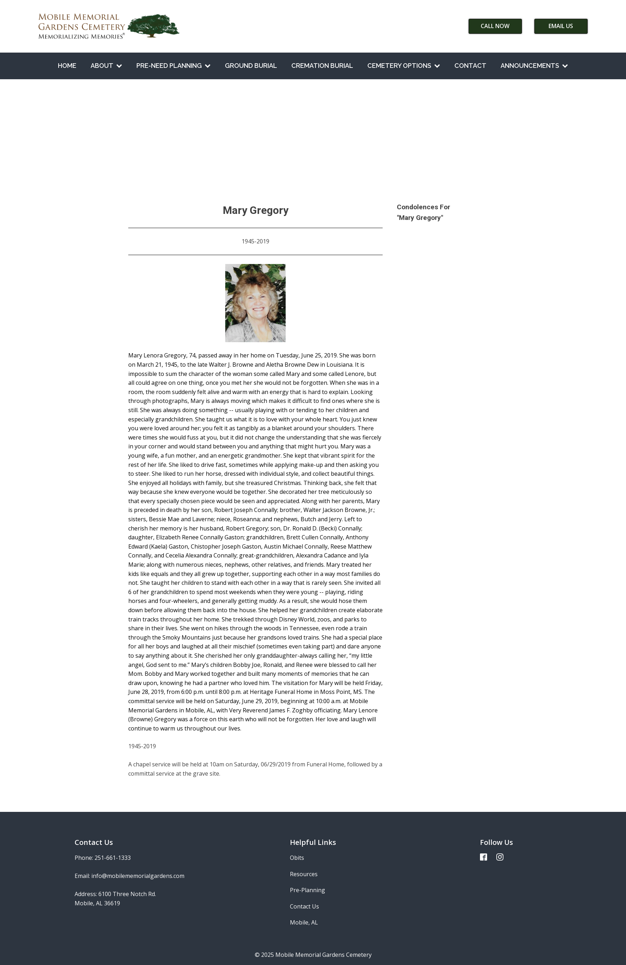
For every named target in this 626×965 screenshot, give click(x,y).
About (106, 65)
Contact (470, 65)
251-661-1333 (113, 858)
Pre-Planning (307, 890)
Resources (304, 874)
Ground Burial (251, 65)
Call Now (495, 26)
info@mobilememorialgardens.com (137, 876)
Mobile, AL (304, 922)
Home (67, 65)
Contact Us (304, 906)
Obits (297, 858)
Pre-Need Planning (173, 65)
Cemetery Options (403, 65)
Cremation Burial (322, 65)
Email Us (561, 26)
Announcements (534, 65)
